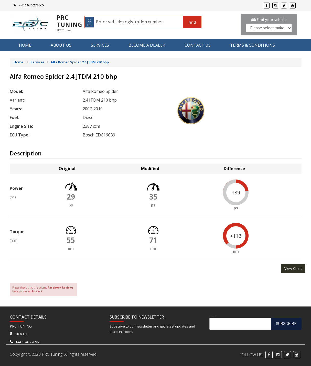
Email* (255, 322)
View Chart (293, 268)
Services (100, 45)
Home (25, 45)
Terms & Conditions (252, 45)
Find (192, 22)
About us (61, 45)
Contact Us (198, 45)
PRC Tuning (69, 21)
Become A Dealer (146, 45)
